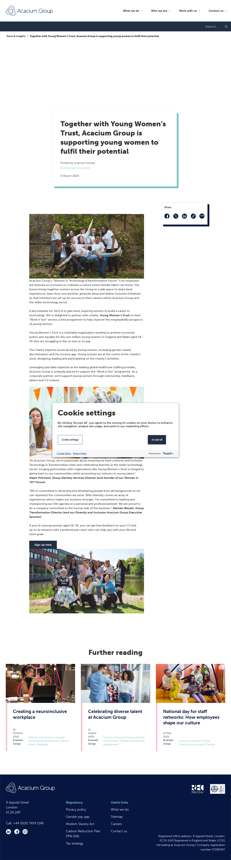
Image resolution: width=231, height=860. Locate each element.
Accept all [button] (157, 439)
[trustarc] (168, 453)
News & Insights (15, 36)
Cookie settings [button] (70, 439)
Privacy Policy (80, 453)
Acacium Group (29, 11)
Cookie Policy (64, 453)
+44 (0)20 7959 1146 (28, 823)
